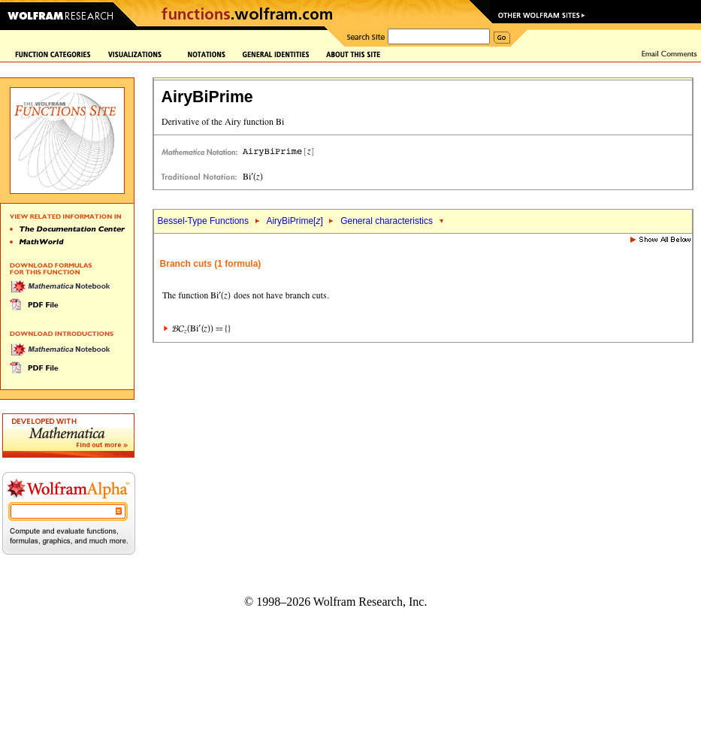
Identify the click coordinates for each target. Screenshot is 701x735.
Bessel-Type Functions (203, 221)
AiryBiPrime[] (294, 221)
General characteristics (386, 221)
